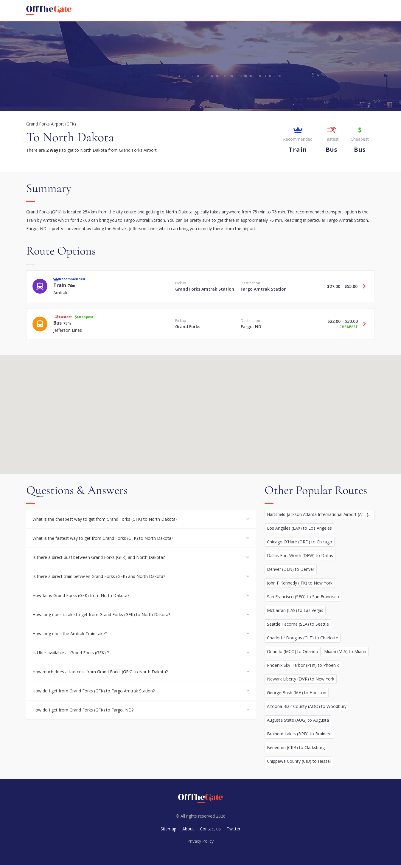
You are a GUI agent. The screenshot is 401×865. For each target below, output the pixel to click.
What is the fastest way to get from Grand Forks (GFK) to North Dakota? (102, 538)
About (188, 829)
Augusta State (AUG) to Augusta (298, 720)
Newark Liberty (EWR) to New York (300, 679)
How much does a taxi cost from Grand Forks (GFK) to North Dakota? (100, 672)
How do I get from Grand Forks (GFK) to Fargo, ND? (82, 710)
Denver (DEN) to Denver (290, 569)
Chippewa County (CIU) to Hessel (299, 761)
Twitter (233, 829)
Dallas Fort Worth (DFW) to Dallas (300, 555)
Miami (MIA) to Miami (345, 651)
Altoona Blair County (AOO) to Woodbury (306, 706)
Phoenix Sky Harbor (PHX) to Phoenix (303, 665)
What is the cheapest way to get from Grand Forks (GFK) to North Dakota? (104, 519)
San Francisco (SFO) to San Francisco (303, 596)
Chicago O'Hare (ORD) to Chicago (299, 542)
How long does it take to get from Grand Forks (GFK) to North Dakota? (101, 614)
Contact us (210, 829)
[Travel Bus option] (362, 324)
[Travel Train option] (362, 286)
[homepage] (49, 10)
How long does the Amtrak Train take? (69, 633)
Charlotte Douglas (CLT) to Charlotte (302, 638)
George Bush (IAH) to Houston (296, 692)
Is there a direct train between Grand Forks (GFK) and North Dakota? (98, 576)
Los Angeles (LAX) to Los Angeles (299, 528)
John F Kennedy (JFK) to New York (299, 583)
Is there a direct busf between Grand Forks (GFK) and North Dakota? (98, 557)
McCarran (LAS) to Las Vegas (295, 610)
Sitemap (168, 829)
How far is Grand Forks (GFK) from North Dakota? (80, 595)
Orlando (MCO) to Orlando (292, 651)
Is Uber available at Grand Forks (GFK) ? (70, 652)
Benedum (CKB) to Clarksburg (296, 747)
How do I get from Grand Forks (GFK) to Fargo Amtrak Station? (93, 691)
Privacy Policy (200, 841)
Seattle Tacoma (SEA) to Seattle (298, 624)
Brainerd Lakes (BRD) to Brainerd (299, 734)
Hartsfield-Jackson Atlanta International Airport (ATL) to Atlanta (321, 514)
